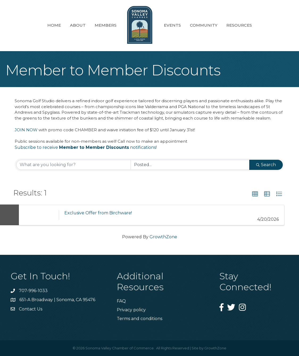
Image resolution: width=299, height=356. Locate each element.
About (78, 25)
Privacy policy (131, 309)
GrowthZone (163, 236)
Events (172, 25)
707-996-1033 (33, 290)
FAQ (121, 301)
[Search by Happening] (190, 165)
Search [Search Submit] (266, 164)
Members (106, 25)
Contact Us (30, 309)
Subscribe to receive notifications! (86, 147)
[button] (255, 194)
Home (54, 25)
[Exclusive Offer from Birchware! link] (38, 215)
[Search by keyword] (73, 165)
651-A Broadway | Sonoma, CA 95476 (57, 299)
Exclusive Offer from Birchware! (98, 212)
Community (203, 25)
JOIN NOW (26, 129)
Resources (239, 25)
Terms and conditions (139, 318)
